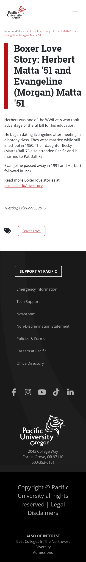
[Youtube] (43, 392)
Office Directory (30, 363)
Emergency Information (37, 289)
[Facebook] (15, 392)
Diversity (43, 546)
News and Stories (15, 31)
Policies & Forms (31, 338)
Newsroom (26, 313)
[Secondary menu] (75, 13)
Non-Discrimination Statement (43, 326)
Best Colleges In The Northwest (43, 541)
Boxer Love (31, 230)
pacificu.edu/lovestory (23, 185)
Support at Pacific (38, 271)
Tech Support (28, 301)
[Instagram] (29, 392)
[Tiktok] (57, 392)
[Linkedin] (71, 392)
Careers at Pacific (31, 350)
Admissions (43, 552)
